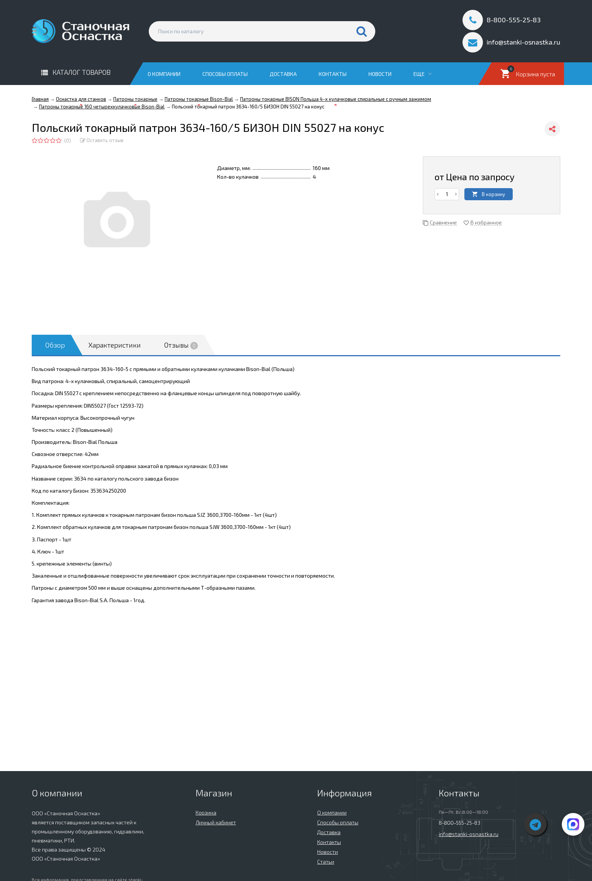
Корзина (206, 812)
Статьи (325, 861)
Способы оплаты (225, 74)
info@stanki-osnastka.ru (468, 834)
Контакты (333, 74)
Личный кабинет (216, 822)
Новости (380, 74)
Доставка (283, 74)
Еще (422, 74)
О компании (164, 74)
